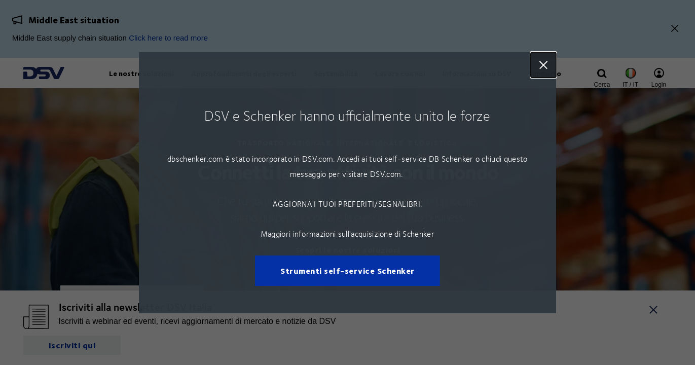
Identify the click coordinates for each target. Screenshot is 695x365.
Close (543, 65)
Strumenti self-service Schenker (347, 270)
